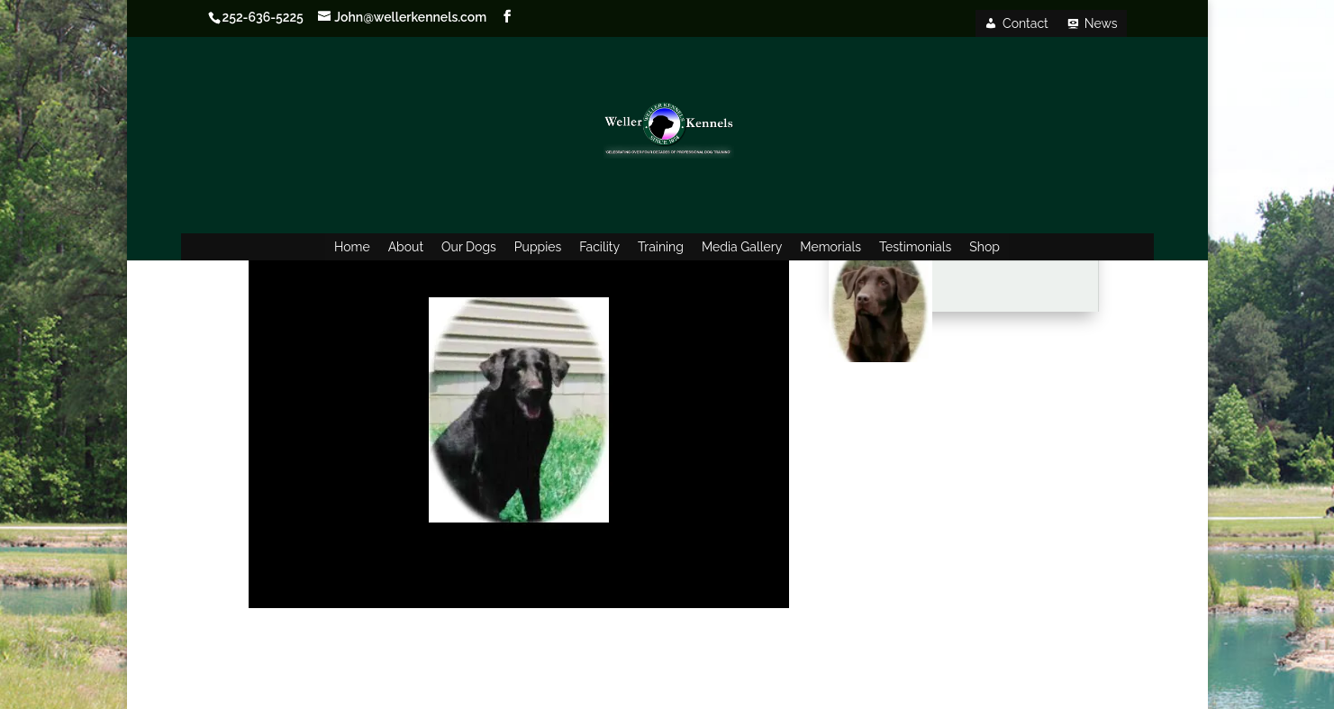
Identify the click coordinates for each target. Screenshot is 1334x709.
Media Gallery (742, 247)
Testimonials (915, 247)
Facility (599, 247)
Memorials (830, 247)
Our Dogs (468, 247)
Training (661, 247)
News (1101, 23)
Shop (984, 247)
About (405, 247)
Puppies (537, 247)
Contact (1025, 23)
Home (352, 247)
